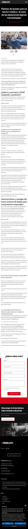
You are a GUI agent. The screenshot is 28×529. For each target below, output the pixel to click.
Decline (7, 523)
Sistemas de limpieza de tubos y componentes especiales (14, 483)
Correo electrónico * (8, 372)
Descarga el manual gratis (8, 419)
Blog (6, 21)
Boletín (6, 389)
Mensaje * (5, 379)
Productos (4, 479)
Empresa (4, 496)
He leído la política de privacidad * (12, 388)
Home (3, 21)
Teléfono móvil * (7, 366)
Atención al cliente (6, 501)
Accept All (20, 523)
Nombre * (5, 360)
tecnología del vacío (16, 222)
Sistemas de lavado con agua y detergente (11, 488)
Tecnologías (4, 499)
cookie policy (4, 512)
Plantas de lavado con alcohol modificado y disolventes (13, 482)
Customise (14, 526)
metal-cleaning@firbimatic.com (7, 473)
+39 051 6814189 (4, 468)
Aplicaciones (5, 498)
